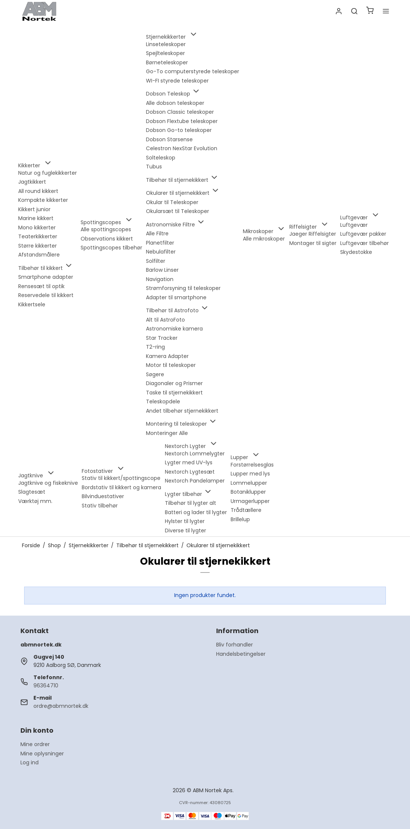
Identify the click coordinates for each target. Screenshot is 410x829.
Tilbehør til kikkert (45, 268)
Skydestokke (356, 252)
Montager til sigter (312, 243)
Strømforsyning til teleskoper (183, 288)
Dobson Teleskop (173, 93)
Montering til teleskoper (181, 424)
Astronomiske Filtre (175, 224)
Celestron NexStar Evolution (181, 148)
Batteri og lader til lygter (196, 512)
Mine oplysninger (42, 753)
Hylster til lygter (185, 521)
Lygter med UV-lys (188, 462)
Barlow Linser (162, 270)
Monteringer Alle (167, 433)
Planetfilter (160, 242)
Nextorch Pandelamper (195, 480)
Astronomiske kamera (174, 328)
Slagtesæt (31, 492)
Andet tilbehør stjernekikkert (182, 410)
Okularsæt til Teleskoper (177, 211)
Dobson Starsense (169, 139)
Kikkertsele (31, 304)
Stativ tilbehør (100, 505)
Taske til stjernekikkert (174, 392)
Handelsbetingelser (241, 654)
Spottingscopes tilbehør (111, 247)
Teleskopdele (163, 401)
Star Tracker (162, 338)
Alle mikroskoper (264, 238)
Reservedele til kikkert (46, 295)
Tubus (154, 166)
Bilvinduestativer (103, 496)
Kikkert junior (34, 209)
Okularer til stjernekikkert (183, 193)
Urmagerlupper (250, 501)
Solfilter (155, 261)
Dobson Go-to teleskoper (179, 130)
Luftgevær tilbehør (364, 243)
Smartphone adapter (45, 277)
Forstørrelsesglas (252, 464)
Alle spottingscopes (106, 229)
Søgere (155, 374)
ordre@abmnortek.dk (60, 706)
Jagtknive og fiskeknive (48, 483)
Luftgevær (354, 225)
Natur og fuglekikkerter (47, 173)
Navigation (159, 279)
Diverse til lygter (185, 530)
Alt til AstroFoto (165, 319)
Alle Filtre (157, 233)
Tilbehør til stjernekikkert (182, 180)
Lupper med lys (250, 473)
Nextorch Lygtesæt (190, 471)
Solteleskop (160, 157)
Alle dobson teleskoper (175, 103)
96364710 (45, 685)
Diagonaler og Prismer (174, 383)
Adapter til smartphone (176, 297)
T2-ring (155, 347)
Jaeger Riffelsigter (312, 234)
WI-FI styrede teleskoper (177, 80)
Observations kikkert (107, 238)
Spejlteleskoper (165, 53)
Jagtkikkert (32, 182)
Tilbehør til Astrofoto (177, 310)
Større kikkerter (37, 245)
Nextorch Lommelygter (195, 453)
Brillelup (240, 519)
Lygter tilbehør (188, 494)
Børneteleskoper (167, 62)
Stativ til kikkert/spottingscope (121, 478)
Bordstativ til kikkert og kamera (121, 487)
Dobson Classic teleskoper (180, 112)
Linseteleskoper (166, 44)
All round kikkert (38, 191)
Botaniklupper (248, 492)
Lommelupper (249, 483)
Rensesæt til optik (41, 286)
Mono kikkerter (37, 227)
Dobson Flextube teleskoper (182, 121)
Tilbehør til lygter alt (190, 503)
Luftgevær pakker (363, 234)
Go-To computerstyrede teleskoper (192, 71)
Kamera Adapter (167, 356)
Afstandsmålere (39, 254)
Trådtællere (246, 510)
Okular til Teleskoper (172, 202)
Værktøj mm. (35, 501)
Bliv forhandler (234, 644)
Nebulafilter (161, 251)
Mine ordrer (35, 744)
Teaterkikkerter (37, 236)
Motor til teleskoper (171, 365)
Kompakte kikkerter (43, 200)
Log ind (29, 762)
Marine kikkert (35, 218)
